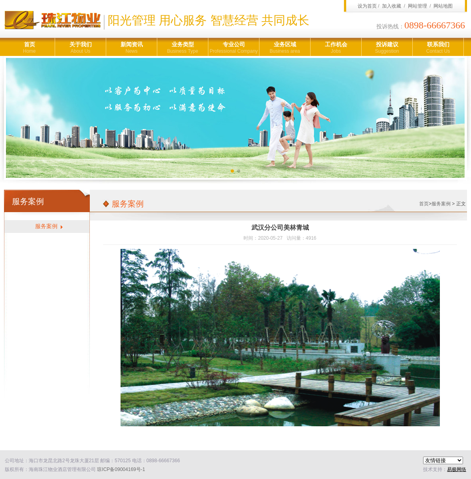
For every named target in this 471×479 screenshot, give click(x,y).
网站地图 (443, 6)
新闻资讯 (131, 48)
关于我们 (80, 48)
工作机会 (336, 48)
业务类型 (182, 48)
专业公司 (233, 48)
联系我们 (438, 48)
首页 (29, 48)
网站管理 (417, 6)
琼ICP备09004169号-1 (121, 469)
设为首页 (367, 6)
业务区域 (284, 48)
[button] (232, 171)
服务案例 (46, 226)
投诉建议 (387, 48)
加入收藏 (391, 6)
